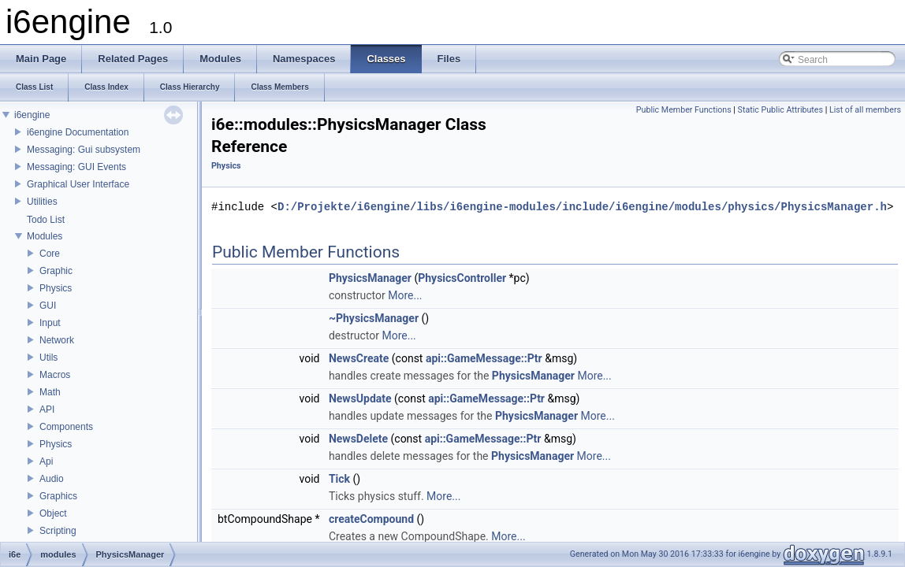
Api (46, 461)
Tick (339, 478)
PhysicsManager (370, 278)
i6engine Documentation (77, 132)
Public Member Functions (684, 110)
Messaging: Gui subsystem (83, 149)
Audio (51, 478)
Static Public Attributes (780, 110)
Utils (48, 357)
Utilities (42, 201)
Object (53, 513)
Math (50, 392)
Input (50, 322)
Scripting (57, 530)
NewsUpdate (360, 398)
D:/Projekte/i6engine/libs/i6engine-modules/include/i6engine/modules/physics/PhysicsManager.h (582, 206)
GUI (47, 305)
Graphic (56, 270)
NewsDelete (358, 438)
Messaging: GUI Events (76, 166)
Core (49, 253)
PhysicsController (462, 278)
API (46, 409)
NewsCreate (359, 358)
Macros (54, 374)
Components (66, 426)
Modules (44, 236)
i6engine (32, 114)
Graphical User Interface (78, 184)
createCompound (371, 519)
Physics (55, 288)
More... (405, 295)
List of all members (865, 110)
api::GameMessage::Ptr (484, 358)
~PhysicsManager (374, 318)
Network (56, 340)
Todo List (46, 219)
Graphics (58, 496)
